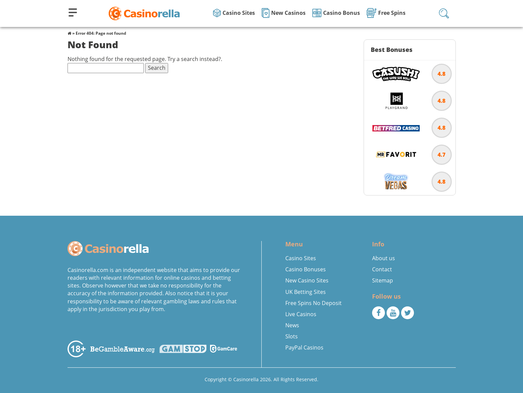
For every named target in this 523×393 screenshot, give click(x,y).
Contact (382, 269)
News (292, 325)
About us (383, 258)
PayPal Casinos (304, 347)
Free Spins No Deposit (313, 303)
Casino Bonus (336, 13)
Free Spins (386, 13)
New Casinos (284, 13)
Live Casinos (300, 314)
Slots (291, 336)
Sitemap (382, 280)
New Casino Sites (307, 280)
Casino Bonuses (305, 269)
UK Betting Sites (305, 292)
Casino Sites (234, 13)
